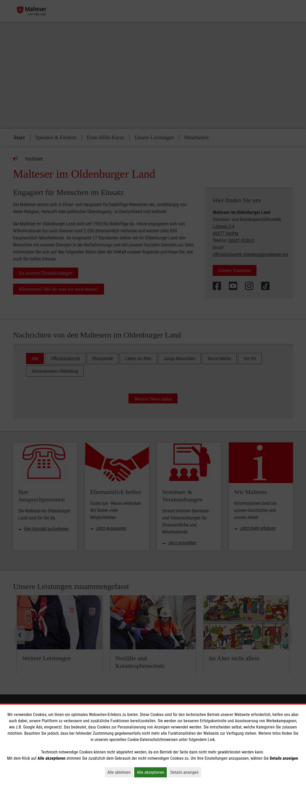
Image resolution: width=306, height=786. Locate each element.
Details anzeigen (185, 772)
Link (211, 739)
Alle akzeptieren (152, 772)
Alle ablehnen (120, 772)
